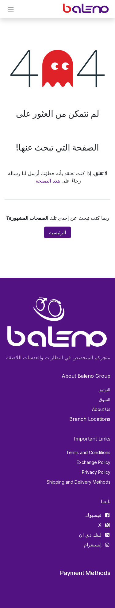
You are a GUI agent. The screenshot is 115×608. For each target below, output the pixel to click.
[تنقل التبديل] (11, 8)
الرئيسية (57, 232)
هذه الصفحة (48, 181)
